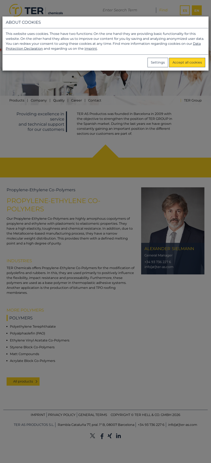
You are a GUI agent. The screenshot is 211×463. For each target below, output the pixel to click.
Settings (158, 62)
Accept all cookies (187, 62)
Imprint (90, 49)
